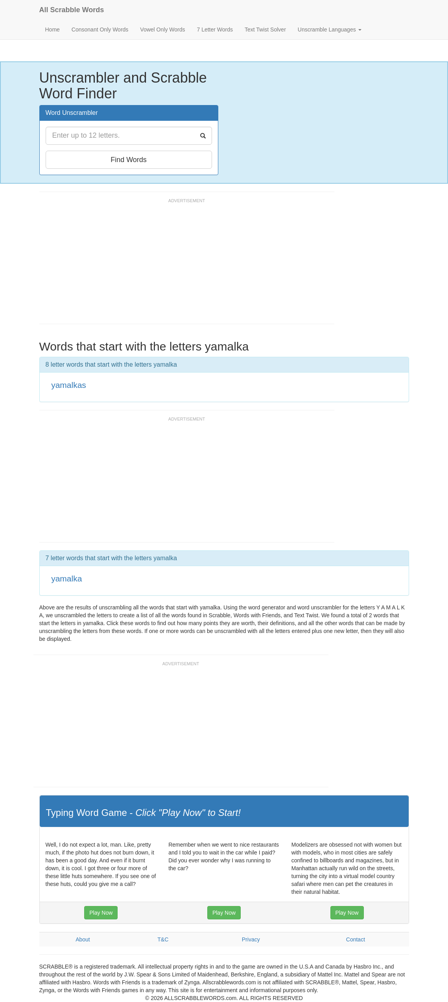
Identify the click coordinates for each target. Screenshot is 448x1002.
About (83, 939)
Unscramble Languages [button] (329, 29)
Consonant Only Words (100, 29)
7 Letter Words (215, 29)
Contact (355, 939)
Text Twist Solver (265, 29)
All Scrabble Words (71, 10)
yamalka (66, 578)
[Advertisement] (182, 265)
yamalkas (68, 384)
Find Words (129, 160)
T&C (162, 939)
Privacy (251, 939)
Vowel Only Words (162, 29)
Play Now (100, 913)
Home (52, 29)
